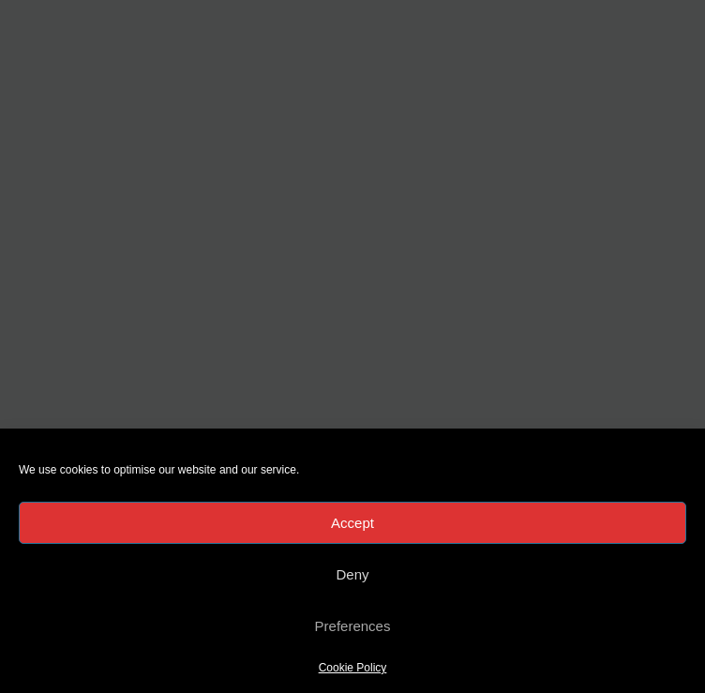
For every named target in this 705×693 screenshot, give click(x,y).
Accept (352, 523)
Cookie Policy (353, 667)
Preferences (353, 626)
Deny (352, 574)
